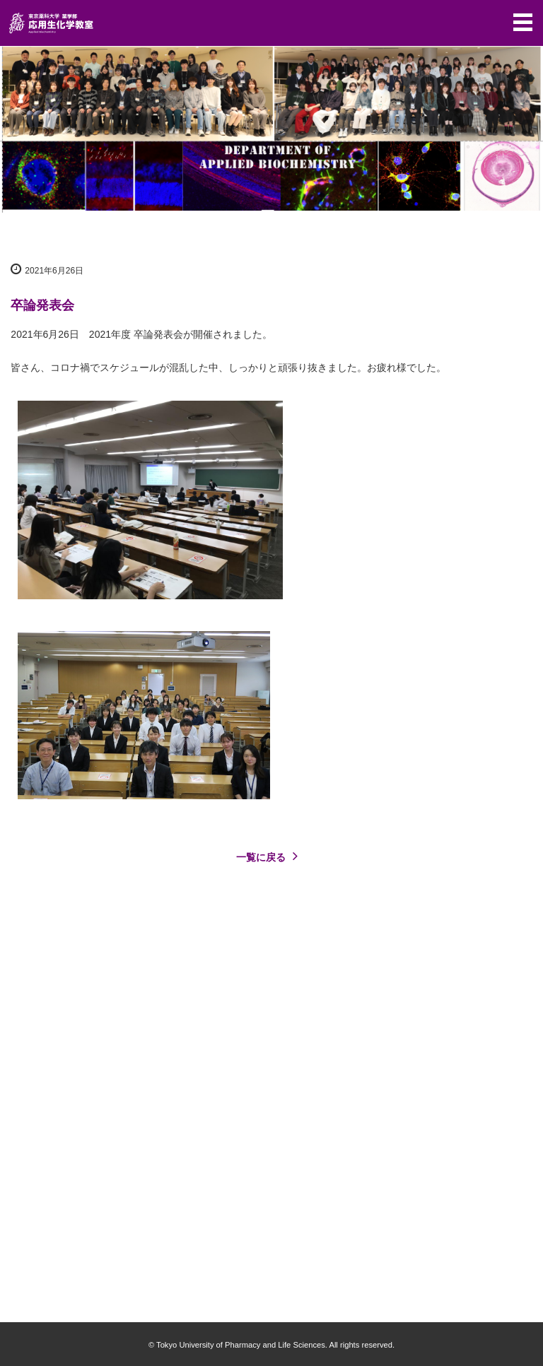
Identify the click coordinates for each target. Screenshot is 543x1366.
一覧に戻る (270, 856)
